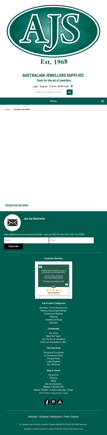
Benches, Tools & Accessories (53, 308)
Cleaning (53, 316)
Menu (53, 101)
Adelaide (32, 416)
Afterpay (56, 364)
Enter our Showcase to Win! (53, 342)
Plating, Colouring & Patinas (53, 311)
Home (7, 109)
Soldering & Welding (53, 314)
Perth (66, 416)
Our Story (53, 333)
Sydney (75, 416)
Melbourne (56, 416)
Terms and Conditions (53, 352)
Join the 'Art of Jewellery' (53, 339)
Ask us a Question (53, 384)
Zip (48, 364)
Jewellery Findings (53, 319)
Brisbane (44, 416)
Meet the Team (53, 336)
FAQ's (53, 381)
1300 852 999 (57, 387)
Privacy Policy (53, 358)
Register (44, 86)
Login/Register (53, 361)
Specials (53, 322)
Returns (53, 378)
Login (35, 86)
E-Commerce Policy (53, 355)
